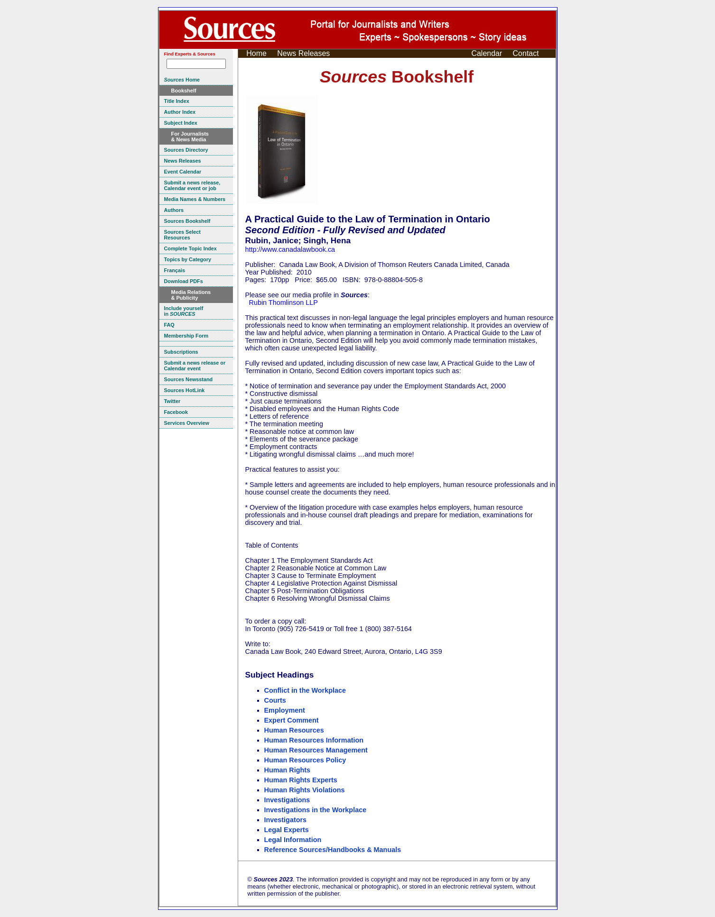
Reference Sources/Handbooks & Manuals (332, 849)
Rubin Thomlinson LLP (283, 302)
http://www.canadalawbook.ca (290, 249)
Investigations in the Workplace (315, 810)
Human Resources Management (316, 750)
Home (256, 53)
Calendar (486, 53)
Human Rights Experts (300, 780)
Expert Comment (291, 720)
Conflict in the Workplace (305, 690)
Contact (526, 53)
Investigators (285, 820)
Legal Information (293, 840)
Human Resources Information (314, 740)
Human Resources (294, 730)
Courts (275, 700)
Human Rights (287, 770)
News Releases (303, 53)
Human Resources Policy (305, 760)
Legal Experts (286, 830)
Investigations (287, 800)
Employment (284, 710)
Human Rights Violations (304, 790)
